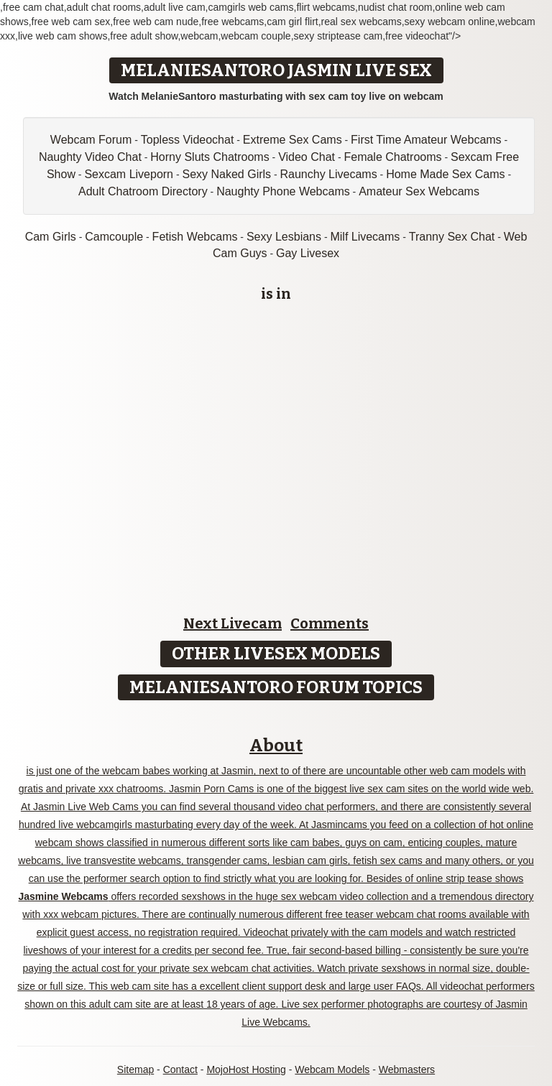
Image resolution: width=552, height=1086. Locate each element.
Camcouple (114, 237)
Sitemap (135, 1069)
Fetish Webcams (195, 237)
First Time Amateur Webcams (426, 140)
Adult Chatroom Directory (143, 191)
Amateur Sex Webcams (419, 191)
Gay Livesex (307, 253)
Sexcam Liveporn (128, 174)
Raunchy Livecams (328, 174)
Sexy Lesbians (284, 237)
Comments (329, 623)
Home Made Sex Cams (445, 174)
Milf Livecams (365, 237)
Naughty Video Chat (90, 157)
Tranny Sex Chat (451, 237)
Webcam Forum (91, 140)
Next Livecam (232, 623)
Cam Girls (50, 237)
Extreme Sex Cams (292, 140)
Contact (180, 1069)
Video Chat (306, 157)
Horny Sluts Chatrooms (209, 157)
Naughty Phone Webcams (283, 191)
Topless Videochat (187, 140)
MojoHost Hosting (246, 1069)
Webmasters (407, 1069)
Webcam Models (332, 1069)
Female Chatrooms (392, 157)
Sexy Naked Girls (226, 174)
